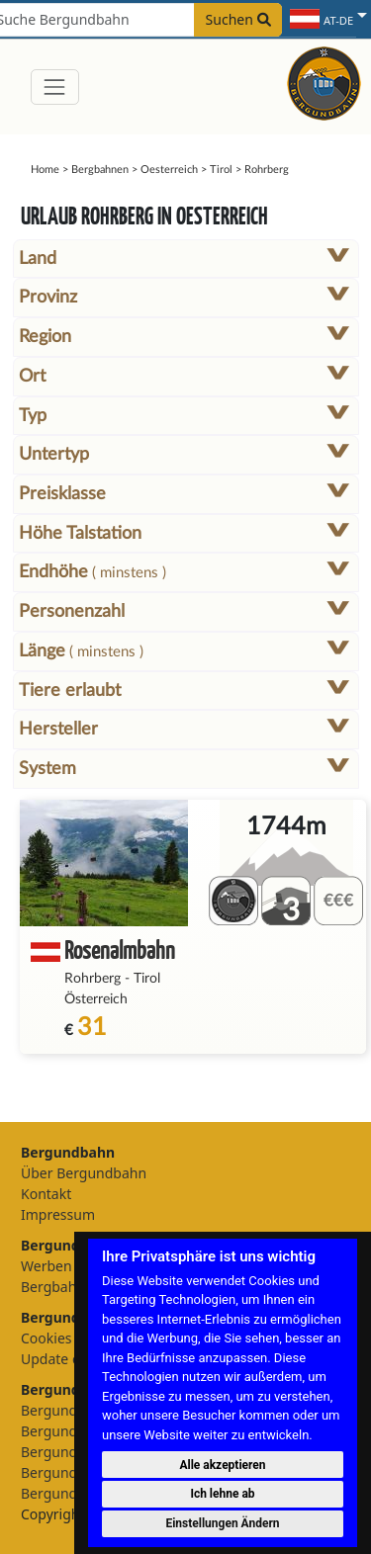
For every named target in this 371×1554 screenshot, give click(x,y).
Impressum (58, 1214)
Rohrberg (92, 979)
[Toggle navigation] (55, 86)
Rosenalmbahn (119, 949)
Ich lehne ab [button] (222, 1494)
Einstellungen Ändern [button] (222, 1523)
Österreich (96, 999)
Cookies (46, 1338)
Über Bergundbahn (83, 1173)
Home (45, 169)
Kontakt (46, 1193)
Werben (46, 1265)
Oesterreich (169, 169)
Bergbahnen (100, 169)
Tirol (221, 169)
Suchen (238, 19)
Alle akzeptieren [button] (222, 1465)
